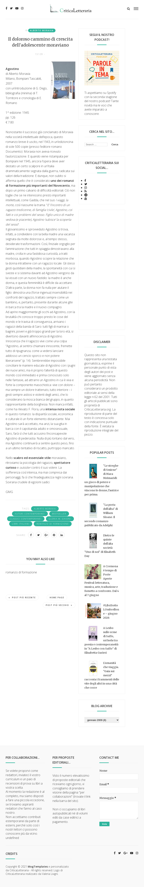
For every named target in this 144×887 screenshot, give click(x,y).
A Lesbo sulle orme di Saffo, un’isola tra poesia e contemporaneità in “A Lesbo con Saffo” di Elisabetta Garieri (101, 640)
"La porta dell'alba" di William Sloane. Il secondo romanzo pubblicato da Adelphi (101, 515)
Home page (57, 597)
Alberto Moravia (42, 30)
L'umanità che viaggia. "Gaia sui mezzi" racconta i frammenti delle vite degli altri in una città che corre (101, 675)
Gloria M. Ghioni (60, 518)
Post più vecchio (59, 605)
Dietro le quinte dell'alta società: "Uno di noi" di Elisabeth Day (100, 546)
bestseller (59, 513)
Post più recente (22, 597)
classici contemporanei (26, 518)
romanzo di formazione (53, 524)
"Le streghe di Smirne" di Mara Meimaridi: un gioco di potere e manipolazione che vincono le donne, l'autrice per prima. (101, 480)
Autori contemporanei (30, 513)
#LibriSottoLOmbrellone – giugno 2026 (111, 611)
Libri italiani (20, 524)
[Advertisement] (101, 270)
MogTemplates (38, 866)
